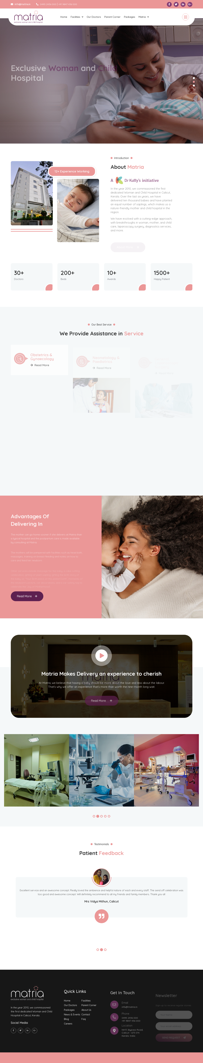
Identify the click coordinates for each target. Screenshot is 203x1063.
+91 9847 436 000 (67, 4)
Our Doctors (94, 16)
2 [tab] (194, 82)
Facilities (75, 16)
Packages (129, 16)
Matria (142, 16)
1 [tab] (194, 78)
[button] (94, 816)
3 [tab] (194, 86)
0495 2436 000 (46, 4)
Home (63, 16)
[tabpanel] (101, 81)
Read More (27, 596)
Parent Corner (112, 16)
